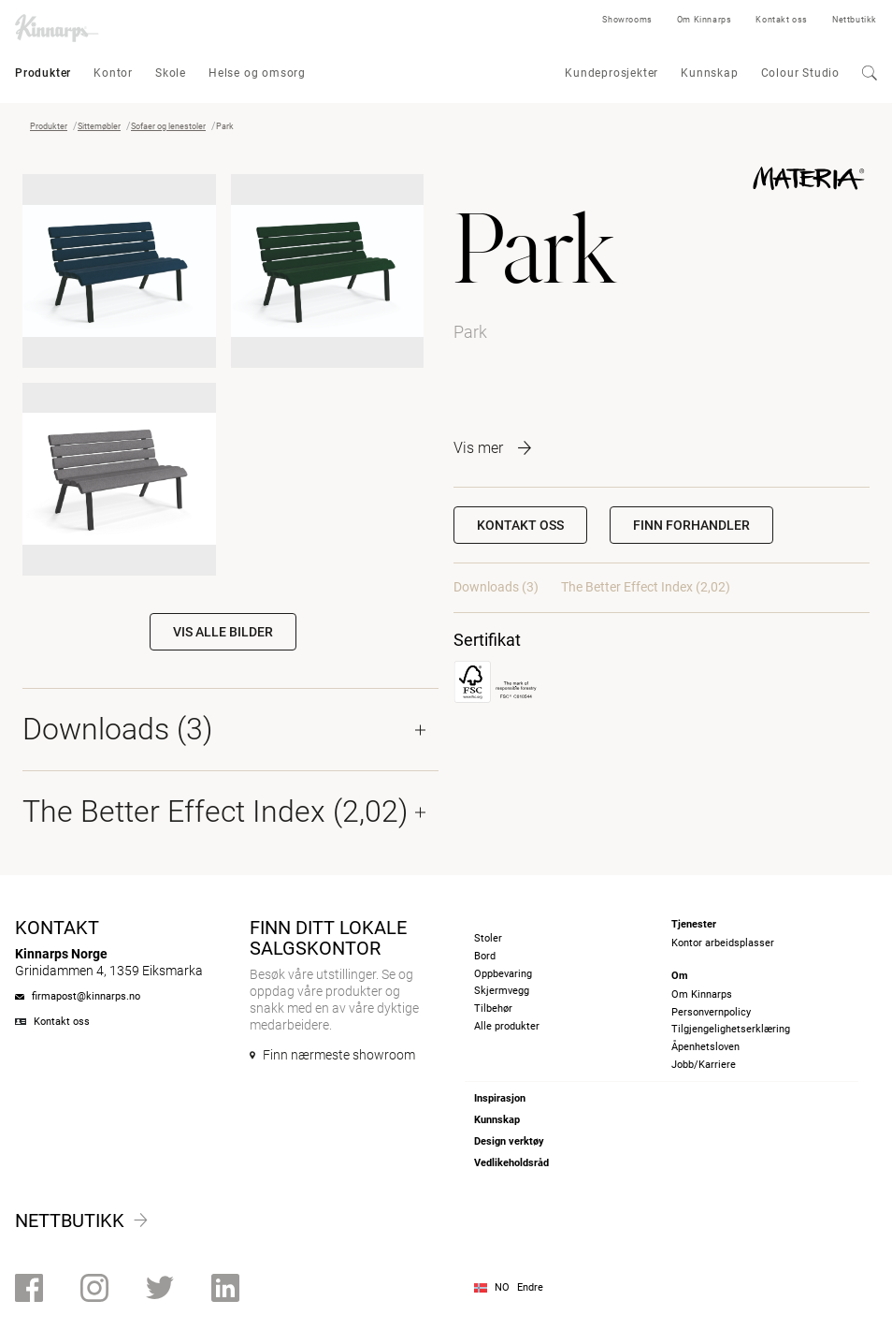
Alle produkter (507, 1026)
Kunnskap (709, 73)
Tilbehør (493, 1008)
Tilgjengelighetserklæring (730, 1029)
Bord (485, 956)
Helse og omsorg (257, 73)
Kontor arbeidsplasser (722, 943)
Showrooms (627, 19)
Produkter (43, 73)
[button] (691, 525)
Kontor (113, 73)
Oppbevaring (503, 974)
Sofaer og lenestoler (168, 126)
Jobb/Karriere (703, 1065)
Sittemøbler (99, 126)
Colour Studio (800, 73)
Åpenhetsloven (705, 1047)
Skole (170, 73)
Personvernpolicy (711, 1012)
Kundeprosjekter (611, 73)
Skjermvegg (501, 991)
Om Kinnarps (704, 19)
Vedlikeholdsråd (511, 1163)
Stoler (488, 938)
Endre (530, 1287)
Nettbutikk (854, 19)
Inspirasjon (499, 1098)
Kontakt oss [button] (520, 525)
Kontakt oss (781, 19)
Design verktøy (509, 1141)
